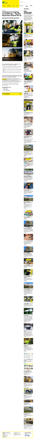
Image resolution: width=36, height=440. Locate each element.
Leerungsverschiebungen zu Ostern (28, 112)
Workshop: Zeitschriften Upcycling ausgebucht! (28, 265)
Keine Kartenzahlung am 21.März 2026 (28, 151)
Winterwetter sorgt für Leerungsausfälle (28, 315)
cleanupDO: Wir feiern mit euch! (28, 57)
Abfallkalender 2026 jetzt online (28, 360)
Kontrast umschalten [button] (28, 432)
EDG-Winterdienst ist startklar (28, 383)
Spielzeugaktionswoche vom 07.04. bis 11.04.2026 (28, 93)
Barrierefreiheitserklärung (28, 433)
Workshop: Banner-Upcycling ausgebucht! (28, 217)
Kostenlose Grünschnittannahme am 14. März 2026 (28, 202)
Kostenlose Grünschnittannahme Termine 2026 (28, 289)
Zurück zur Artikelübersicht (6, 90)
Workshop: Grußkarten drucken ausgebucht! (28, 165)
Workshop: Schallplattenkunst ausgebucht (28, 46)
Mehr (25, 20)
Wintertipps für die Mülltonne (28, 330)
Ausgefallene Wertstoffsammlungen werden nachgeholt (28, 277)
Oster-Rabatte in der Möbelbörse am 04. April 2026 (28, 123)
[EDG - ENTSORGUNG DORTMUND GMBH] (4, 2)
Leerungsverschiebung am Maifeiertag (28, 34)
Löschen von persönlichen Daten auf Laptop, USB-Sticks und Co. (28, 136)
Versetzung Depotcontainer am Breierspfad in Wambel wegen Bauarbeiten (28, 176)
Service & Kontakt (31, 5)
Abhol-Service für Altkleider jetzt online (28, 189)
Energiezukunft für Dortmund (28, 395)
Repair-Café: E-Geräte (30, 240)
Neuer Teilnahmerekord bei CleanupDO (28, 12)
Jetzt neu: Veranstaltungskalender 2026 (28, 371)
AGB (14, 435)
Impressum (15, 433)
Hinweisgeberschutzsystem (17, 434)
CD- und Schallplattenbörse (26, 69)
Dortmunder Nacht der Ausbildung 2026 (28, 303)
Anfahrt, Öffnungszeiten (17, 432)
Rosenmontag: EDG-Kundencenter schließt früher (28, 228)
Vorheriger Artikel (5, 89)
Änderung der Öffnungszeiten (27, 413)
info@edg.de (4, 436)
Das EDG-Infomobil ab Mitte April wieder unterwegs (28, 81)
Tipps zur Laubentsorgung (27, 403)
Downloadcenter (27, 434)
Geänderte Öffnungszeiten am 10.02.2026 (28, 253)
